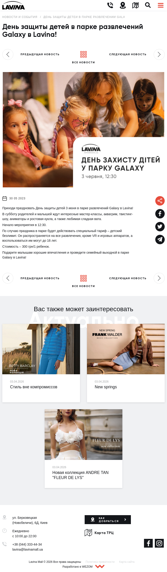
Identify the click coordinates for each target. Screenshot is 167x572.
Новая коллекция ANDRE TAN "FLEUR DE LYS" (80, 475)
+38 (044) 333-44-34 (27, 544)
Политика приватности (100, 561)
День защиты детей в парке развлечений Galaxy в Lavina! (94, 17)
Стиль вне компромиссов (33, 387)
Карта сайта (127, 561)
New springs (106, 387)
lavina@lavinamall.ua (27, 549)
